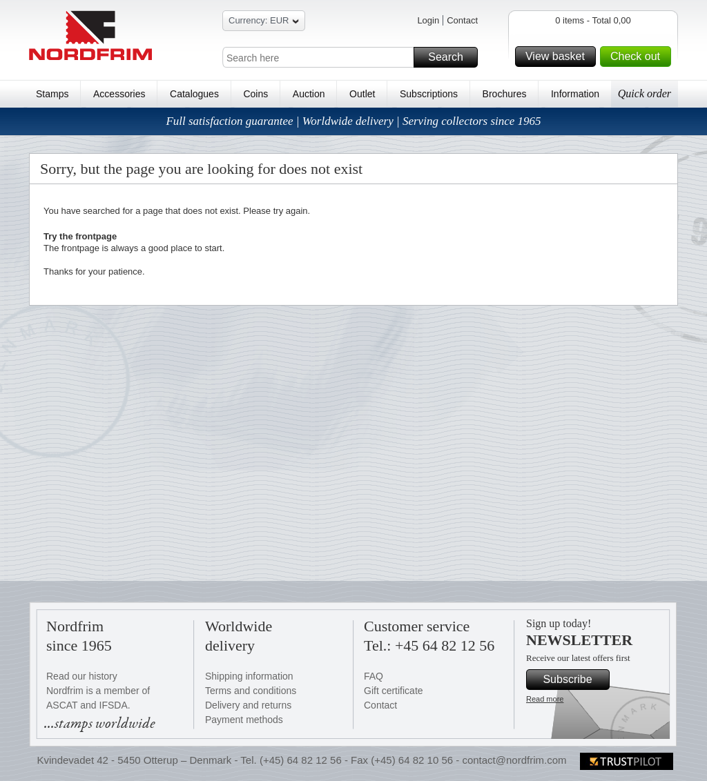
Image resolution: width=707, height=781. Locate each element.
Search (451, 57)
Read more (544, 699)
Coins (255, 93)
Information (575, 93)
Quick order (644, 93)
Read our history (81, 676)
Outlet (362, 93)
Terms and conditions (250, 690)
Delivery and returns (248, 705)
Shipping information (249, 676)
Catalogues (194, 93)
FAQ (373, 676)
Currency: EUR (264, 22)
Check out (638, 56)
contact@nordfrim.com (514, 760)
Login (428, 20)
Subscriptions (429, 93)
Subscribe (574, 679)
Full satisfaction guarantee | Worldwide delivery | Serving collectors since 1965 (353, 121)
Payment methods (244, 719)
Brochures (505, 93)
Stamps (52, 93)
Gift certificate (393, 690)
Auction (309, 93)
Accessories (119, 93)
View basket (558, 56)
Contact (462, 20)
